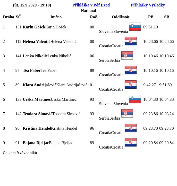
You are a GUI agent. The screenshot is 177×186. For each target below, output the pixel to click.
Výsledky (157, 5)
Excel (105, 5)
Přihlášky (139, 5)
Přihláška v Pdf (86, 5)
